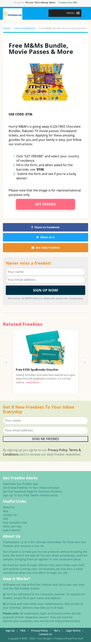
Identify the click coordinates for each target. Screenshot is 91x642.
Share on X (45, 237)
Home (6, 28)
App (5, 511)
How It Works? (12, 530)
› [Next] (84, 362)
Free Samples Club (15, 522)
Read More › (33, 382)
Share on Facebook (46, 227)
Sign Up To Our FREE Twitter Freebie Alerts (30, 495)
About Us (9, 507)
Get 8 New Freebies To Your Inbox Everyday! (31, 487)
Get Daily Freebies (46, 247)
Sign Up (10, 630)
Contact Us (10, 515)
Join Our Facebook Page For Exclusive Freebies (32, 491)
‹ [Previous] (6, 362)
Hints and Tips (12, 526)
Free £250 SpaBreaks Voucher (37, 369)
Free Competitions (24, 28)
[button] (71, 13)
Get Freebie (45, 204)
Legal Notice (73, 630)
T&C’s (56, 630)
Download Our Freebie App (20, 484)
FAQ (5, 518)
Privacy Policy (58, 450)
